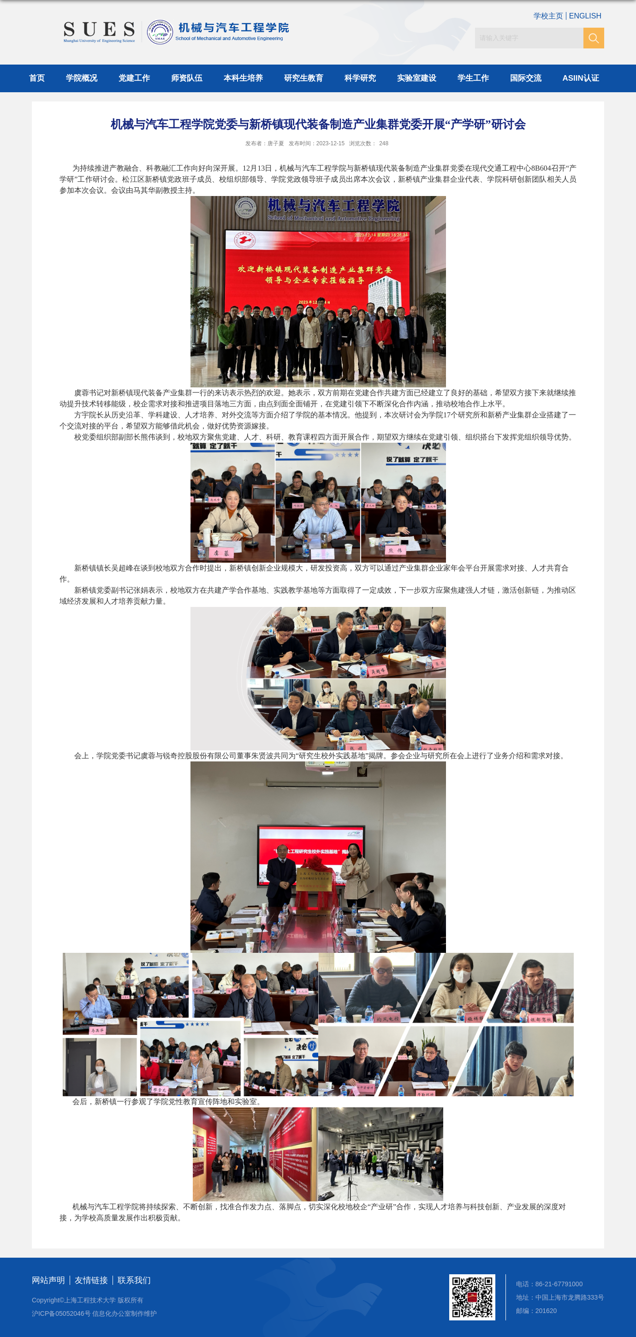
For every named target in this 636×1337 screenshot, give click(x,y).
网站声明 (48, 1280)
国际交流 (525, 78)
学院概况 (81, 78)
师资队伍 (186, 78)
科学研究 (360, 78)
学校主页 (548, 16)
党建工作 (134, 78)
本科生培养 (243, 78)
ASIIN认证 (581, 78)
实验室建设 (416, 78)
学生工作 (473, 78)
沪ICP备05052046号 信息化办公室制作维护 (94, 1313)
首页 (37, 78)
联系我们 (134, 1280)
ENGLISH (585, 16)
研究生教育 (303, 78)
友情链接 (91, 1280)
